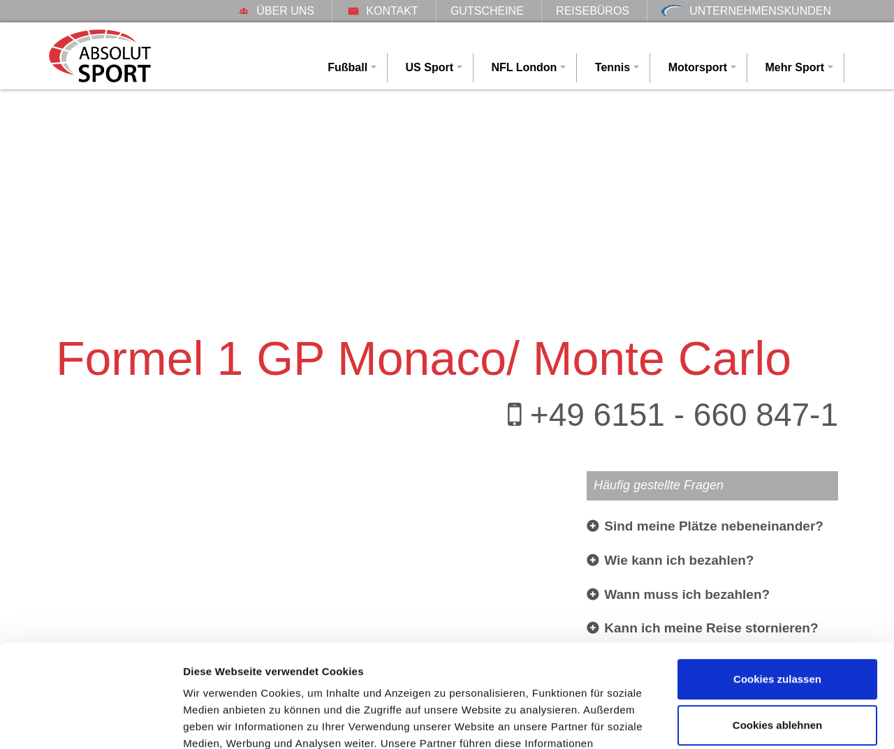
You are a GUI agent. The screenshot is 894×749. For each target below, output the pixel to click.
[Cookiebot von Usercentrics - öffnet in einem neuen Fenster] (90, 721)
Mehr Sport (794, 67)
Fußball (347, 67)
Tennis (612, 67)
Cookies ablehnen (777, 631)
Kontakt (382, 11)
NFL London (524, 67)
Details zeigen (218, 721)
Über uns (275, 11)
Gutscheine (487, 11)
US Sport (429, 67)
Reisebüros (592, 11)
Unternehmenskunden (746, 11)
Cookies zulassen (777, 585)
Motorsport (697, 67)
